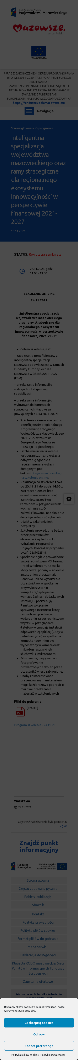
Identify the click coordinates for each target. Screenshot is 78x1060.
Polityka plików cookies (24, 1054)
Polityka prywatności (53, 1054)
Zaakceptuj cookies (39, 1023)
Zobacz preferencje (39, 1046)
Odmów (39, 1034)
